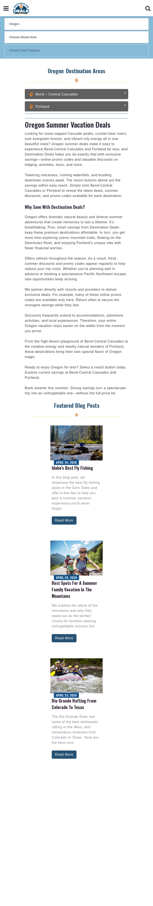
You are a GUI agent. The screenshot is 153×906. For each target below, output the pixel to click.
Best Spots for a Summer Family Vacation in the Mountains (74, 589)
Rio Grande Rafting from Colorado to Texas (74, 703)
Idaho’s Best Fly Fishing (72, 468)
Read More (64, 520)
